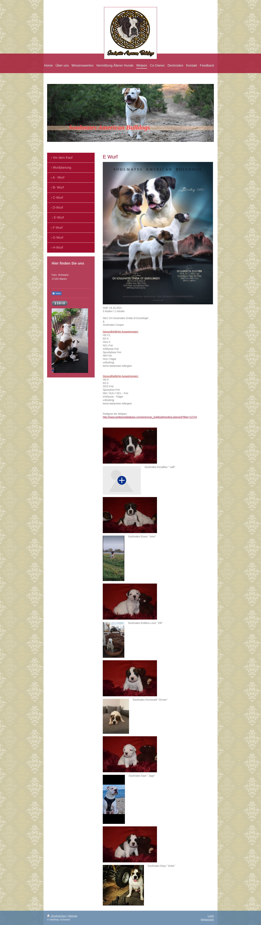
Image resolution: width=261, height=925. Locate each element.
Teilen (56, 293)
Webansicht (207, 919)
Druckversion (57, 916)
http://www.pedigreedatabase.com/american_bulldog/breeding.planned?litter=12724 (150, 417)
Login (211, 916)
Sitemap (72, 916)
